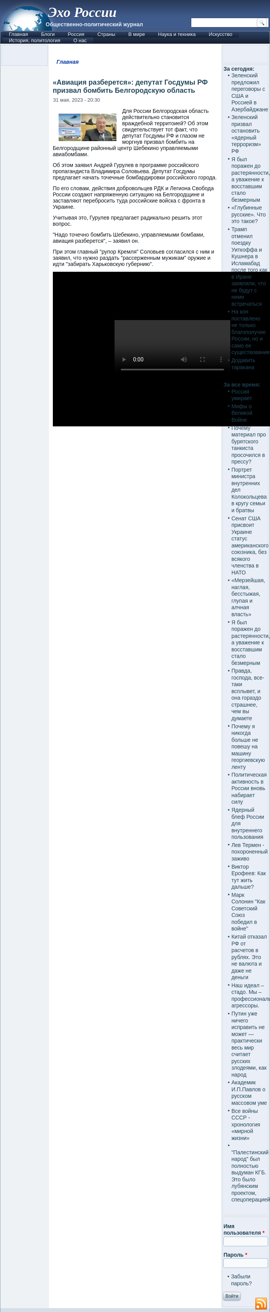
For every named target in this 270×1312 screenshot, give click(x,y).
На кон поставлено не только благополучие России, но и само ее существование (250, 331)
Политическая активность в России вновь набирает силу (249, 788)
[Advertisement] (135, 733)
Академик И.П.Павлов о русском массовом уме (249, 1092)
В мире (136, 34)
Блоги (47, 34)
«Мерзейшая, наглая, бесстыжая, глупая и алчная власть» (248, 597)
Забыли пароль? (241, 1279)
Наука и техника (177, 34)
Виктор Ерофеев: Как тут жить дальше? (248, 877)
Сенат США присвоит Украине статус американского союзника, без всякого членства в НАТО (249, 545)
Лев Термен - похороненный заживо (249, 852)
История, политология (34, 40)
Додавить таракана (243, 363)
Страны (106, 34)
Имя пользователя (244, 1229)
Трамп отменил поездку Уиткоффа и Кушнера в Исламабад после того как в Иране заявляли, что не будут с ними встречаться (249, 266)
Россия (76, 34)
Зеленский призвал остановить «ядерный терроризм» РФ (246, 134)
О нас (80, 40)
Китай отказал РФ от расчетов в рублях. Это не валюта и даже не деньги (249, 957)
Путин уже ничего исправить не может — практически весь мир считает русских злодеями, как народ (249, 1044)
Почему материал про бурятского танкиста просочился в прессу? (248, 445)
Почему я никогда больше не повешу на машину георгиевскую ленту (248, 746)
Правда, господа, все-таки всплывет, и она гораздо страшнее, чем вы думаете (247, 694)
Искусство (220, 34)
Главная (18, 34)
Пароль (235, 1255)
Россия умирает (241, 395)
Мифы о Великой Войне (242, 413)
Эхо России (82, 12)
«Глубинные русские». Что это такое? (248, 214)
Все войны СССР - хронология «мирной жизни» (245, 1124)
